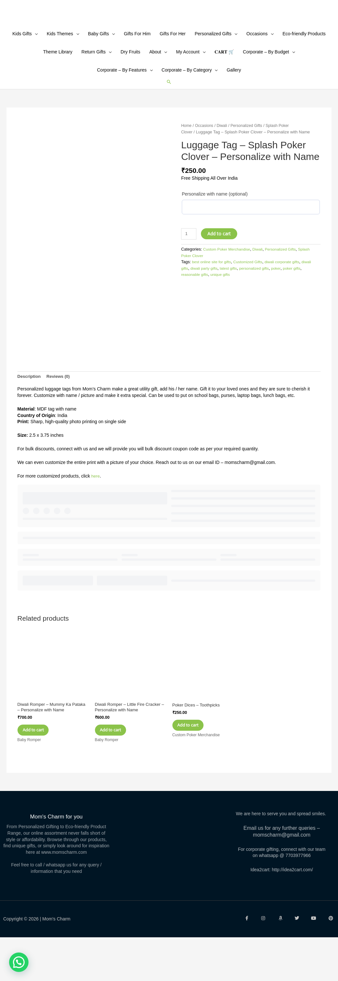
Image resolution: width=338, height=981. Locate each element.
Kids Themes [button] (60, 74)
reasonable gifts (205, 316)
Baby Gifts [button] (98, 74)
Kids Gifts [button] (22, 74)
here (95, 513)
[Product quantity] (189, 275)
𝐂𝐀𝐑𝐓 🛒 (224, 93)
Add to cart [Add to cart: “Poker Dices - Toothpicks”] (195, 765)
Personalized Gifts (250, 167)
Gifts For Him (137, 74)
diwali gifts (190, 310)
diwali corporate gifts (288, 303)
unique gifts (232, 316)
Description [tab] (29, 413)
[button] (169, 123)
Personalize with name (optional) (215, 235)
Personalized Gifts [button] (213, 74)
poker (293, 310)
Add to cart (220, 275)
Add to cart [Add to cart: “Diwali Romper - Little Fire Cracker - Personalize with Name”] (118, 771)
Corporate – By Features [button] (121, 111)
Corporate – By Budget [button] (266, 93)
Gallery (234, 111)
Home (186, 167)
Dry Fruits (130, 93)
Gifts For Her (173, 74)
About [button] (155, 93)
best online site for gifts (213, 303)
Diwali (224, 167)
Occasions (205, 167)
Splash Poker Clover (199, 297)
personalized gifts (270, 310)
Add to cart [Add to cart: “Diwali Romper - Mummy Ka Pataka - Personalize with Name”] (40, 771)
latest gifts (243, 310)
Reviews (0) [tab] (60, 413)
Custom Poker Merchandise (228, 290)
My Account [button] (187, 93)
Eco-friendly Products (304, 74)
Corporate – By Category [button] (187, 111)
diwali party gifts (216, 310)
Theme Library (57, 93)
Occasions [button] (256, 74)
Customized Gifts (251, 303)
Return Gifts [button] (93, 93)
